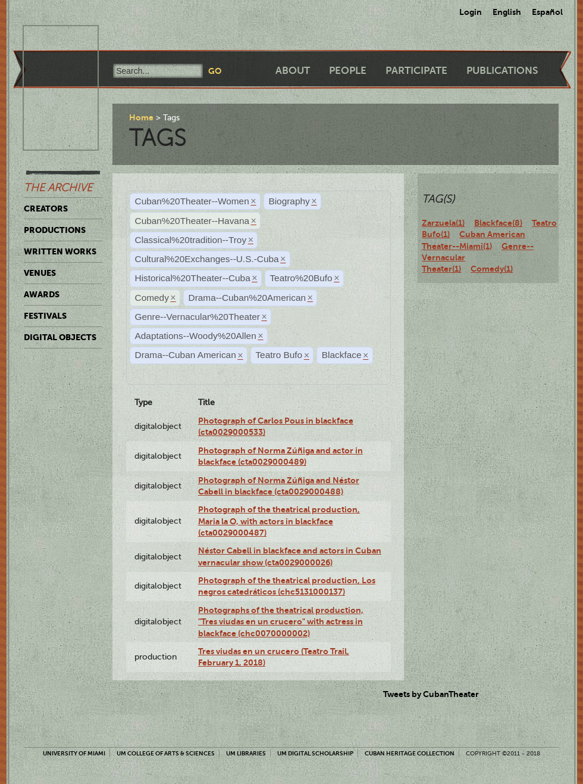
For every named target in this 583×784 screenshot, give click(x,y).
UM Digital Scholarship (315, 753)
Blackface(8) (498, 223)
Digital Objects (60, 337)
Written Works (60, 251)
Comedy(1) (492, 268)
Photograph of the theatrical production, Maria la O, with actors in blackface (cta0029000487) (279, 521)
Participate (416, 70)
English (507, 12)
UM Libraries (246, 753)
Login (470, 12)
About (292, 70)
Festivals (45, 316)
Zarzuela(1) (443, 223)
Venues (40, 273)
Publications (502, 70)
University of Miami (74, 753)
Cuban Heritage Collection (410, 753)
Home (141, 117)
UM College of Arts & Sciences (166, 753)
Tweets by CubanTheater (431, 694)
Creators (46, 208)
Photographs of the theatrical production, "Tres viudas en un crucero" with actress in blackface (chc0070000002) (280, 621)
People (347, 70)
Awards (41, 294)
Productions (55, 230)
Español (547, 12)
